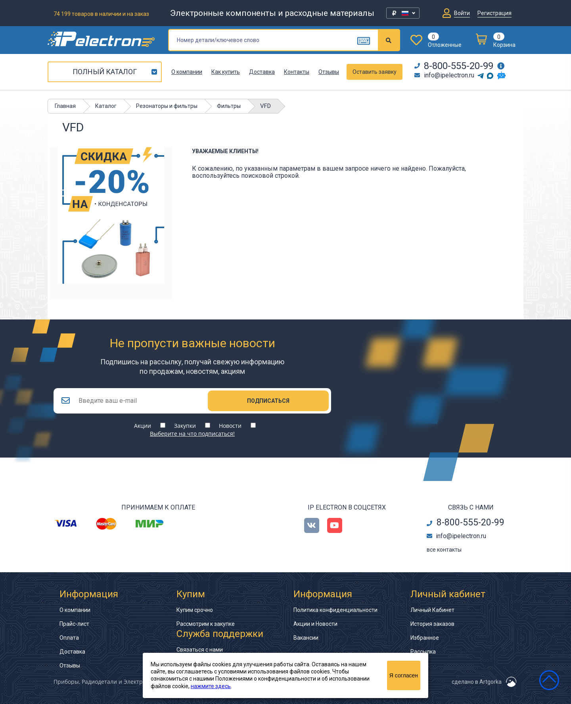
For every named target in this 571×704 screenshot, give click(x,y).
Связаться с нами (199, 649)
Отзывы (328, 72)
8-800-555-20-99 (453, 66)
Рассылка (423, 651)
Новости (230, 425)
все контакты (444, 549)
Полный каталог (105, 71)
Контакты (296, 72)
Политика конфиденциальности (335, 610)
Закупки (185, 425)
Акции (142, 425)
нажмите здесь (211, 686)
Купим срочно (194, 610)
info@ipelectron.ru (444, 75)
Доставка (262, 72)
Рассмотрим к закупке (205, 624)
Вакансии (305, 638)
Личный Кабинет (432, 610)
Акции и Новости (315, 624)
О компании (186, 72)
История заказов (432, 624)
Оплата (69, 638)
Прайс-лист (74, 624)
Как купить (225, 72)
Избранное (424, 638)
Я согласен (403, 675)
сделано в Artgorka (477, 682)
